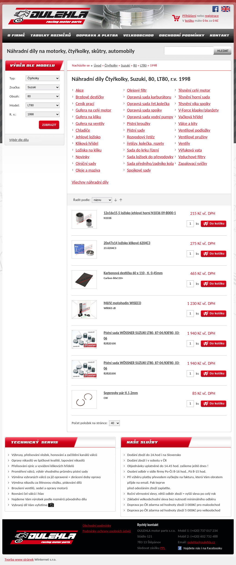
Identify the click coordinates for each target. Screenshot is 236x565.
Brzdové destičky (90, 97)
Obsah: (14, 96)
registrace (212, 16)
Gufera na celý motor (93, 110)
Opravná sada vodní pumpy (150, 116)
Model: (14, 105)
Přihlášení (189, 16)
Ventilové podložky (194, 130)
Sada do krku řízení (143, 150)
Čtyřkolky (111, 65)
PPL (162, 548)
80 (135, 65)
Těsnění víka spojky (194, 103)
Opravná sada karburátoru (149, 97)
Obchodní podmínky (97, 525)
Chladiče (83, 130)
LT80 (143, 65)
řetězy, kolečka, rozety (145, 143)
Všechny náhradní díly (90, 182)
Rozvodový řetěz (141, 137)
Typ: (12, 78)
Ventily (184, 143)
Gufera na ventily (90, 123)
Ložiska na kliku (89, 150)
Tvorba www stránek (19, 559)
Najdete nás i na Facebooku (200, 548)
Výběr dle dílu (19, 140)
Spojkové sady (139, 170)
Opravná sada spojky (144, 110)
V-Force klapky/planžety (198, 110)
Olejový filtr (137, 90)
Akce (80, 90)
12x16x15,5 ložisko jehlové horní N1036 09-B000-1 (140, 213)
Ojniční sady (86, 163)
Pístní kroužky (138, 123)
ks (197, 224)
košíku (189, 20)
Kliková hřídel (87, 143)
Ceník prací (85, 103)
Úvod (97, 65)
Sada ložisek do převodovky (150, 156)
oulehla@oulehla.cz (201, 542)
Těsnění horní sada (194, 97)
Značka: (14, 87)
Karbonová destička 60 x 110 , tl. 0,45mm (133, 273)
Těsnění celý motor (194, 90)
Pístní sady (136, 130)
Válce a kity (187, 123)
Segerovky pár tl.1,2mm (121, 393)
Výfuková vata (190, 150)
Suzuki (125, 65)
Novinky (82, 156)
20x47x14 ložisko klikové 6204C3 (127, 243)
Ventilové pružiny (193, 137)
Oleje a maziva (88, 170)
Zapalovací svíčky (192, 163)
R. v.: (12, 114)
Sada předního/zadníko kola (150, 163)
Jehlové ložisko (88, 137)
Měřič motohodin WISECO (122, 303)
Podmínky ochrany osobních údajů (107, 531)
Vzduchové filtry (191, 156)
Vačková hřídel (190, 116)
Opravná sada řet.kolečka (148, 103)
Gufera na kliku (88, 116)
